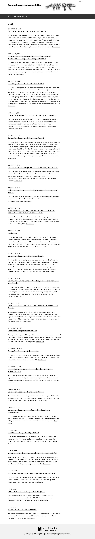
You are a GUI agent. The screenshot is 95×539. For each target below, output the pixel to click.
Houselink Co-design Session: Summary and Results (32, 115)
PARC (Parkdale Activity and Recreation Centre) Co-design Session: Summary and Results (31, 211)
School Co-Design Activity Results (23, 432)
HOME (10, 16)
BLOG (28, 16)
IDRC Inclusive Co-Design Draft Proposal (26, 491)
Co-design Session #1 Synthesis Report (25, 256)
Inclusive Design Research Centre (60, 533)
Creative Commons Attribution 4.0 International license (55, 534)
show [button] (81, 1)
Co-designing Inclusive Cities (24, 5)
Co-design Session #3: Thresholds (23, 351)
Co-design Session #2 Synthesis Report (26, 138)
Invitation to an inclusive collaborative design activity (32, 453)
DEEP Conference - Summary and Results (27, 31)
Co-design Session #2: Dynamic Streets (26, 392)
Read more (56, 47)
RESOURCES (19, 16)
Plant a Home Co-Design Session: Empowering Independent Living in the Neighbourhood (29, 57)
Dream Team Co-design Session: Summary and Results (33, 167)
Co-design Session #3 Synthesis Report (26, 83)
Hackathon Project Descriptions (22, 331)
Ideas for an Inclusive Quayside (22, 509)
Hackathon (12, 233)
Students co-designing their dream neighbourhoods (31, 473)
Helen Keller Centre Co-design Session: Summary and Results (32, 191)
